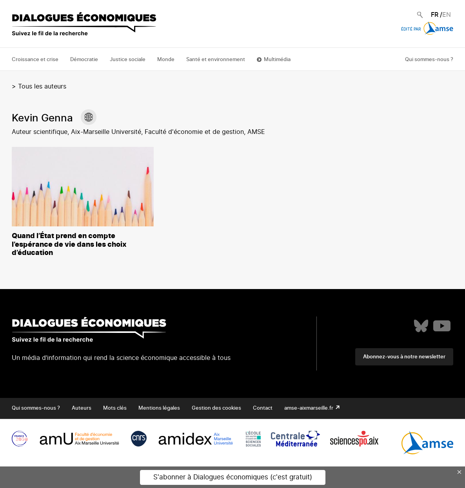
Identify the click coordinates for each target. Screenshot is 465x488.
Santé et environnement (215, 59)
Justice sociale (127, 59)
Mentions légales (159, 408)
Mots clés (115, 408)
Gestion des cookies (216, 408)
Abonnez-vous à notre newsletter (404, 357)
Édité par (427, 29)
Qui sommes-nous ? (429, 59)
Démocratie (84, 59)
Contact (262, 408)
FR (434, 15)
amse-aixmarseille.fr (309, 408)
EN (446, 15)
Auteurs (81, 408)
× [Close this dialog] (459, 472)
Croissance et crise (35, 59)
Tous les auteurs (42, 86)
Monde (165, 59)
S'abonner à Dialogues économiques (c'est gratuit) (232, 477)
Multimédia (277, 59)
